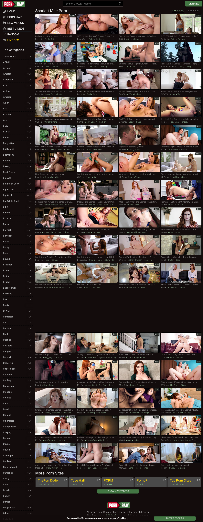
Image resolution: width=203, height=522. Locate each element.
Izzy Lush (174, 122)
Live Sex (194, 3)
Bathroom (18, 155)
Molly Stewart (52, 468)
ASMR (18, 62)
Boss (18, 253)
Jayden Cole (103, 357)
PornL (163, 260)
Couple (18, 444)
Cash (18, 334)
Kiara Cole (91, 149)
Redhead (138, 94)
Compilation (18, 426)
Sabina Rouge (133, 357)
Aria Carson (178, 413)
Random (13, 34)
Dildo (18, 513)
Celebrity (18, 357)
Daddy (131, 122)
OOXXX (122, 39)
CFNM (18, 311)
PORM (116, 482)
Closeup (92, 413)
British (18, 276)
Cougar (18, 438)
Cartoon (18, 328)
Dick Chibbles (134, 232)
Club (18, 403)
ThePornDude (50, 482)
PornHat (123, 149)
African (18, 68)
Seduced (173, 287)
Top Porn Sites (183, 482)
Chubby (18, 380)
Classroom (18, 386)
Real (46, 39)
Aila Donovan (50, 440)
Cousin (18, 449)
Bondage (18, 236)
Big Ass (59, 177)
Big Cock (18, 195)
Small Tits (133, 468)
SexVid (122, 66)
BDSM (18, 131)
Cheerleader (18, 369)
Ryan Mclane (50, 149)
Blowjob (18, 230)
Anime (18, 91)
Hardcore (99, 39)
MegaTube (123, 385)
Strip (129, 440)
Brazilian (18, 264)
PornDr (164, 205)
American (18, 79)
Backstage (18, 149)
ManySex (123, 468)
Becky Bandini (91, 122)
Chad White (135, 413)
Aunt (18, 120)
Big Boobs (101, 413)
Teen (46, 66)
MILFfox (122, 205)
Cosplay (18, 432)
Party (59, 94)
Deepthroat (18, 507)
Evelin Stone (134, 287)
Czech (18, 490)
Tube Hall (83, 482)
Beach (18, 160)
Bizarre (18, 218)
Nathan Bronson (51, 205)
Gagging (48, 357)
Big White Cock (18, 201)
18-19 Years (18, 56)
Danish (18, 502)
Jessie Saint (50, 94)
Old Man (182, 287)
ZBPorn (80, 177)
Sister (53, 39)
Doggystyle (49, 177)
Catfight (18, 345)
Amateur (18, 74)
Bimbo (18, 212)
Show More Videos (118, 491)
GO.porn (38, 122)
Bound (18, 259)
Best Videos (15, 28)
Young (104, 66)
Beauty (18, 166)
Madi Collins (108, 205)
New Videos (178, 10)
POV (130, 94)
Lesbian (102, 122)
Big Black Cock (18, 183)
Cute (18, 484)
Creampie (54, 66)
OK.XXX (164, 94)
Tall (61, 468)
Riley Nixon (175, 149)
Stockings (143, 468)
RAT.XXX (165, 149)
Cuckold (18, 461)
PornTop (39, 66)
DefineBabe (82, 205)
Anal (18, 85)
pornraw (15, 4)
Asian (18, 103)
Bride (18, 270)
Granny (180, 66)
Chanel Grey (175, 177)
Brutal (18, 282)
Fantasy (138, 39)
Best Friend (18, 172)
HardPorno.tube (168, 66)
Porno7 (149, 482)
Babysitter (18, 143)
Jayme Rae (91, 357)
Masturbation (64, 149)
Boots (18, 241)
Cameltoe (66, 413)
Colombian (18, 421)
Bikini (18, 207)
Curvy (18, 478)
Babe (91, 39)
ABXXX (80, 287)
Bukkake (18, 293)
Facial (143, 66)
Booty (18, 247)
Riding (188, 66)
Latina (136, 440)
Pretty (171, 260)
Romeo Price (92, 440)
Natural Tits (65, 205)
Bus (18, 299)
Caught (18, 351)
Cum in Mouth (95, 260)
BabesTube (82, 39)
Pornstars (15, 17)
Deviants (39, 39)
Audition (18, 114)
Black (18, 224)
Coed (18, 409)
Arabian (18, 97)
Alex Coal (102, 385)
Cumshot (57, 357)
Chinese (18, 374)
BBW (18, 126)
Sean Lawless (133, 66)
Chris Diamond (51, 122)
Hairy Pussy (92, 468)
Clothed (18, 397)
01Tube (38, 205)
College (145, 413)
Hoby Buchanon (53, 413)
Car (18, 322)
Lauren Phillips (95, 205)
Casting (18, 340)
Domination (94, 66)
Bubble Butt (18, 288)
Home (11, 11)
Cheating (18, 363)
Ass (60, 122)
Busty (18, 305)
